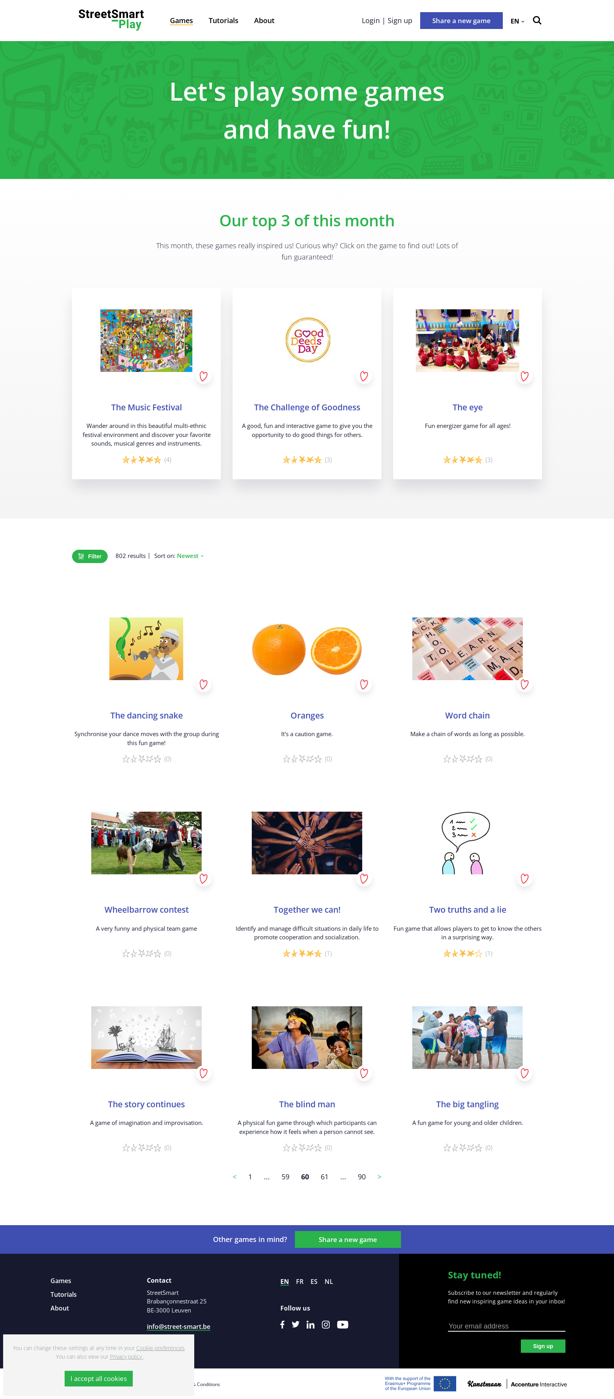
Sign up (543, 1346)
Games (181, 20)
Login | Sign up (387, 20)
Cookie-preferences (160, 1348)
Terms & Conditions (198, 1384)
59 (285, 1176)
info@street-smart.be (178, 1326)
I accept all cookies (98, 1378)
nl (329, 1281)
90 (362, 1176)
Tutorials (223, 20)
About (264, 20)
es (314, 1281)
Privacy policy (126, 1356)
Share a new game (461, 20)
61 (325, 1176)
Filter (89, 556)
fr (299, 1281)
